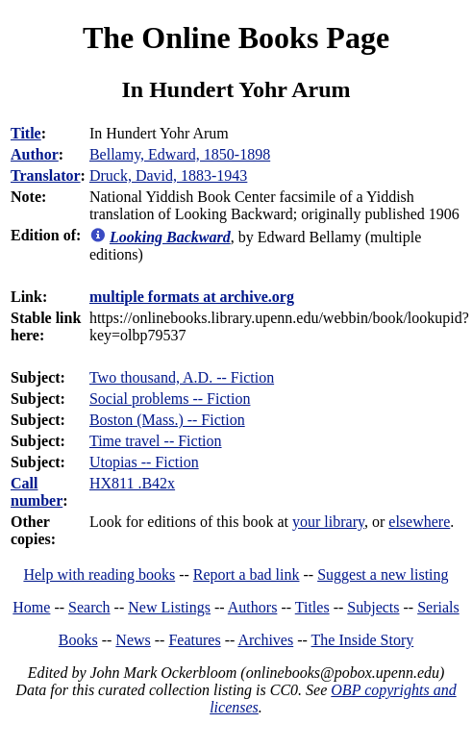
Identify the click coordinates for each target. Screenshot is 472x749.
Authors (253, 607)
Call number (36, 492)
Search (89, 607)
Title (26, 133)
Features (194, 640)
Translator (46, 175)
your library (328, 521)
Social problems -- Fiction (170, 398)
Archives (265, 640)
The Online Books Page (236, 37)
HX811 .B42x (132, 483)
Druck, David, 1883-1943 (168, 175)
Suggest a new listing (382, 574)
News (132, 640)
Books (78, 640)
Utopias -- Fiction (144, 462)
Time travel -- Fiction (155, 441)
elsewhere (419, 521)
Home (31, 607)
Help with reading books (99, 574)
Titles (312, 607)
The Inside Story (362, 640)
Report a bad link (246, 574)
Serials (438, 607)
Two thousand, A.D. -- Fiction (181, 377)
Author (35, 154)
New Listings (169, 607)
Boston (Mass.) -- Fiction (167, 420)
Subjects (373, 607)
